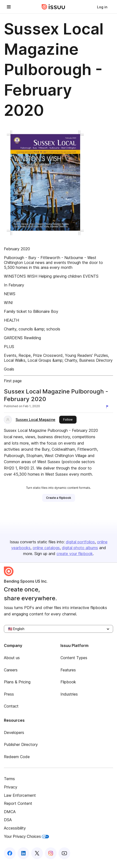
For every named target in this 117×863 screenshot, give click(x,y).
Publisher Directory (21, 744)
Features (68, 669)
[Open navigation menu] (9, 7)
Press (9, 694)
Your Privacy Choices (26, 836)
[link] (102, 7)
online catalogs (46, 547)
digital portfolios (80, 541)
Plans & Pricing (17, 681)
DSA (8, 819)
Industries (69, 694)
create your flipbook (75, 553)
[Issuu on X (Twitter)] (37, 853)
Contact (11, 706)
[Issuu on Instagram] (51, 853)
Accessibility (15, 828)
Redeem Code (17, 756)
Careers (11, 669)
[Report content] (108, 407)
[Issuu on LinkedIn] (23, 853)
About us (12, 657)
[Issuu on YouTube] (64, 853)
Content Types (73, 657)
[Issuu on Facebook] (10, 853)
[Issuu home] (53, 7)
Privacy (10, 787)
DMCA (10, 811)
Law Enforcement (20, 795)
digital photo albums (80, 547)
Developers (14, 732)
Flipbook (68, 681)
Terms (9, 778)
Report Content (18, 803)
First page (13, 380)
